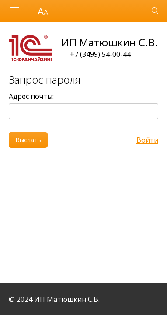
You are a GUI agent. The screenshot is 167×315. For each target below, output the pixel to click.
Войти (147, 140)
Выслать (28, 140)
